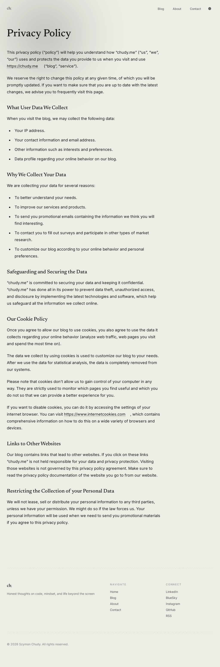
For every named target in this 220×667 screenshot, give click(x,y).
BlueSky (171, 598)
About (177, 9)
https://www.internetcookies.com (94, 414)
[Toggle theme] (209, 8)
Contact (195, 9)
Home (114, 592)
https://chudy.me (22, 66)
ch (9, 9)
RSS (169, 616)
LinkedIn (172, 592)
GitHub (171, 610)
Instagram (173, 604)
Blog (161, 9)
